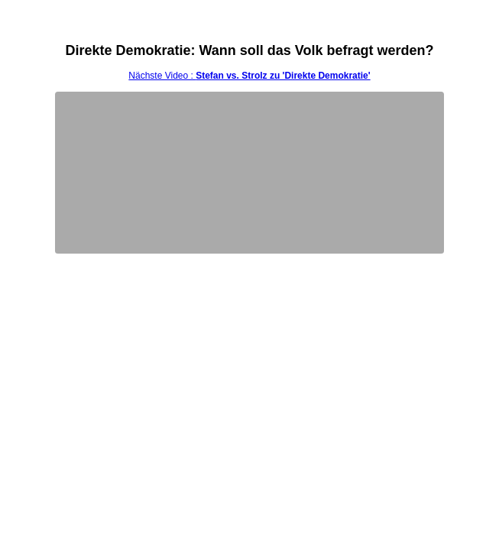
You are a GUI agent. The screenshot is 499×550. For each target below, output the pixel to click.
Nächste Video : (249, 75)
